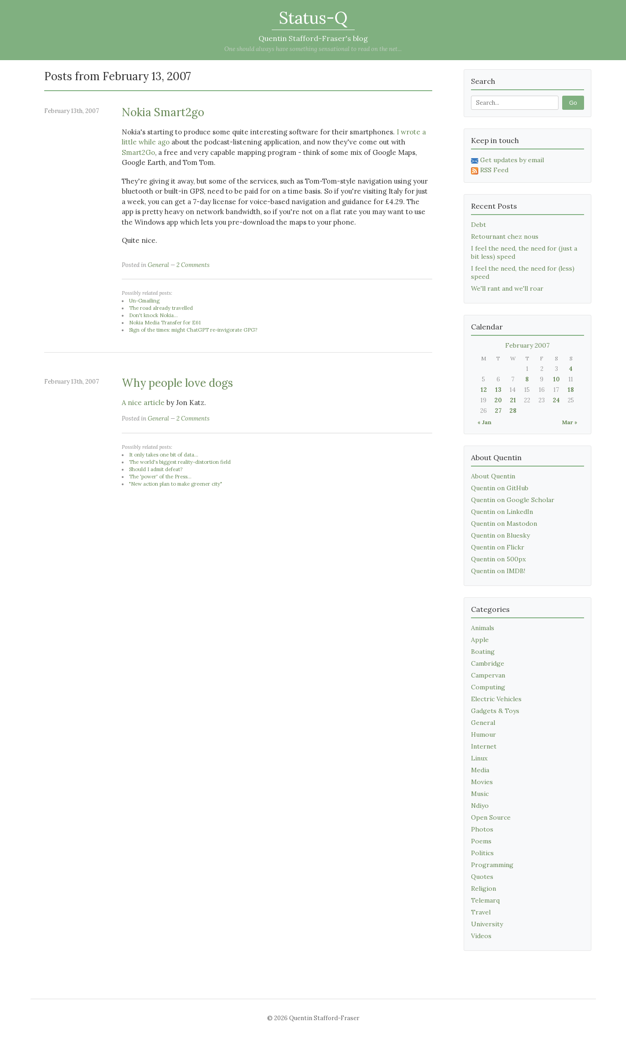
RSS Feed (489, 170)
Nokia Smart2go (163, 112)
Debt (478, 225)
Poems (481, 841)
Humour (483, 734)
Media (480, 770)
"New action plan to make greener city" (175, 484)
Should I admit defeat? (155, 469)
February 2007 (527, 345)
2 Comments (193, 265)
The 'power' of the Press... (160, 476)
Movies (482, 782)
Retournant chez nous (504, 236)
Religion (483, 888)
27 (498, 411)
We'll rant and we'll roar (507, 288)
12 (484, 390)
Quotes (482, 877)
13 (498, 390)
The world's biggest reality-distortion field (180, 462)
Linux (479, 758)
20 (498, 400)
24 (556, 400)
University (487, 924)
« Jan (484, 422)
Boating (483, 651)
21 (513, 400)
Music (480, 794)
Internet (484, 746)
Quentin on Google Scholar (512, 500)
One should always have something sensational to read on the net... (313, 49)
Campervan (488, 675)
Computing (488, 687)
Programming (492, 865)
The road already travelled (161, 308)
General (158, 265)
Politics (482, 853)
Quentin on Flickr (497, 547)
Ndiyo (480, 805)
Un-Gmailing (144, 301)
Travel (481, 912)
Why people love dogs (177, 383)
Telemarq (485, 900)
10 (556, 379)
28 (513, 411)
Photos (482, 829)
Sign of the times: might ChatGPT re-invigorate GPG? (193, 330)
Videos (481, 936)
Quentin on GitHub (499, 488)
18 (571, 390)
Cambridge (487, 663)
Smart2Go (138, 152)
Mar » (569, 422)
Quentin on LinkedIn (502, 512)
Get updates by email (507, 160)
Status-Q (313, 17)
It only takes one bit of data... (163, 455)
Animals (482, 628)
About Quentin (493, 476)
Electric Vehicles (496, 699)
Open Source (491, 817)
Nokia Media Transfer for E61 (165, 322)
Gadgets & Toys (495, 711)
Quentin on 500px (498, 559)
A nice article (143, 402)
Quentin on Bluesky (500, 535)
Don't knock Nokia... (153, 315)
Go (573, 102)
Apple (480, 640)
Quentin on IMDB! (498, 571)
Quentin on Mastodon (504, 523)
